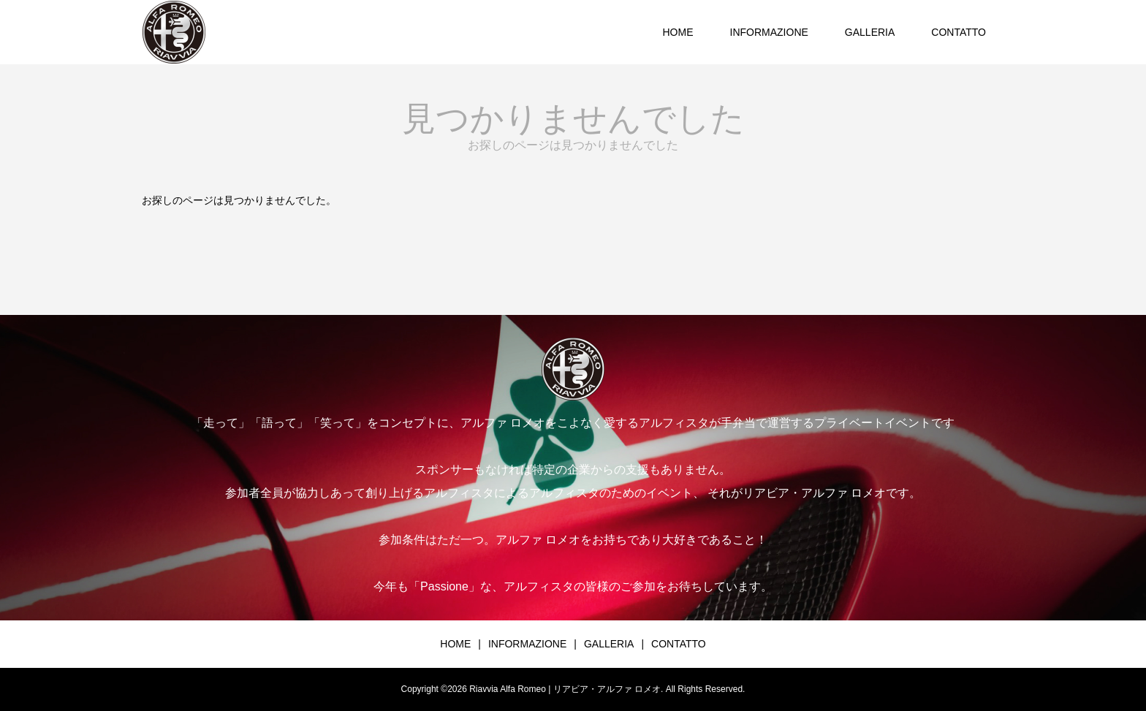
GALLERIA (870, 32)
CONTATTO (958, 32)
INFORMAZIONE (769, 32)
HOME (678, 32)
